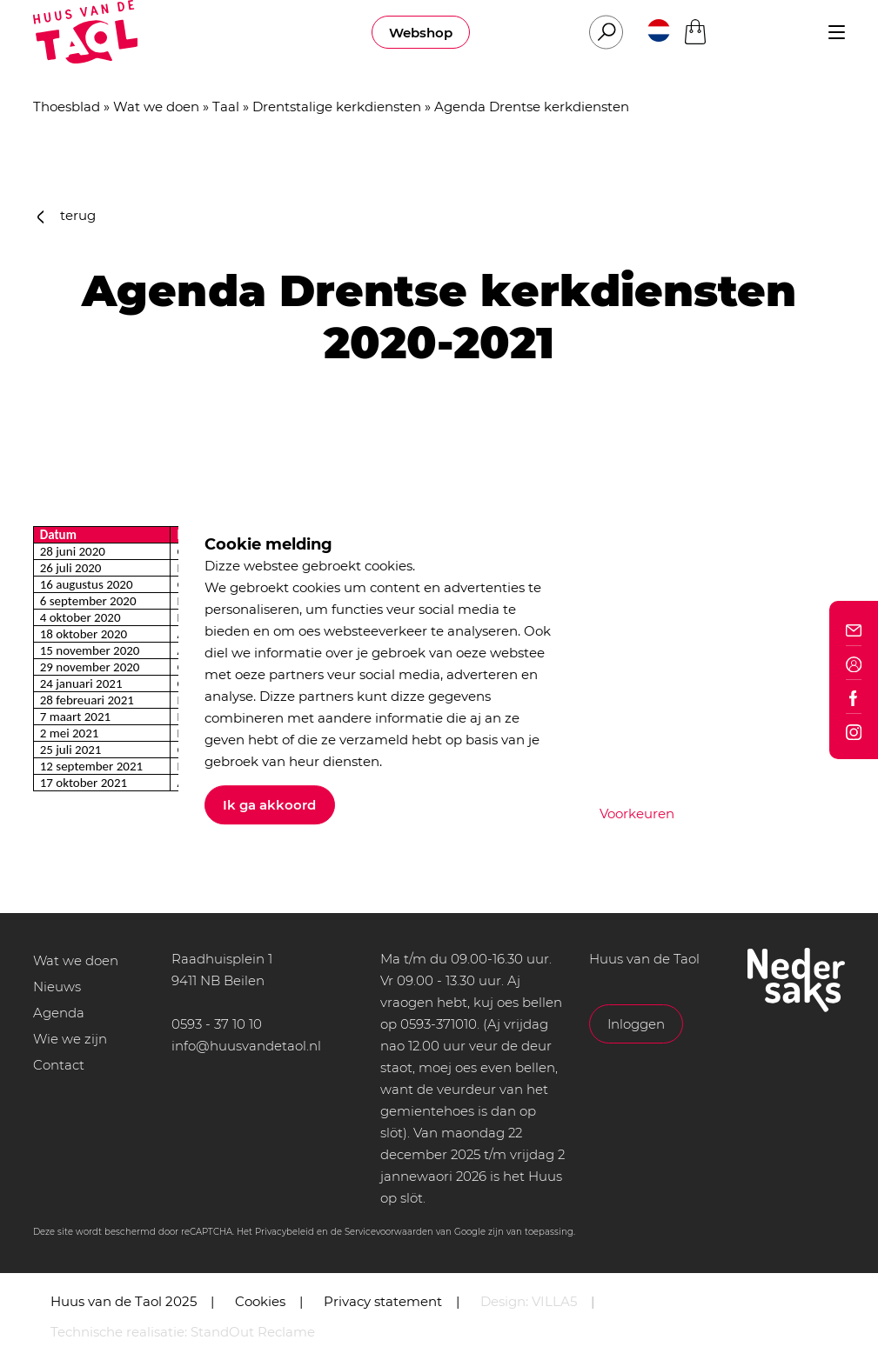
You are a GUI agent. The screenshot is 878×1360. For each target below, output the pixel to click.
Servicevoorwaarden (389, 1231)
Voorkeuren (637, 813)
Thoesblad (66, 106)
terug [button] (67, 215)
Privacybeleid (284, 1231)
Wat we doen (156, 106)
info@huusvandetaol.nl (246, 1045)
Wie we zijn (70, 1038)
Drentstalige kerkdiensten (336, 106)
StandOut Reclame (253, 1331)
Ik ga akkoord (269, 805)
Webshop (420, 32)
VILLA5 (554, 1301)
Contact (58, 1065)
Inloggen (636, 1024)
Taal (225, 106)
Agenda (58, 1012)
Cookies (260, 1301)
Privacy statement (383, 1301)
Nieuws (57, 986)
